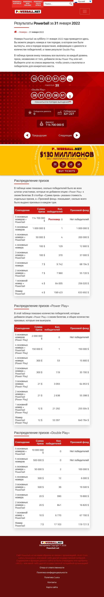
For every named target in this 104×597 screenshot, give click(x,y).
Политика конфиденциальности (52, 572)
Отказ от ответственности (52, 567)
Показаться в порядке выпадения (52, 102)
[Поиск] (58, 3)
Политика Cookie (52, 577)
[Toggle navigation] (85, 11)
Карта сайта (52, 587)
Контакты (52, 582)
